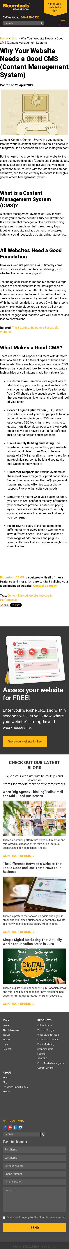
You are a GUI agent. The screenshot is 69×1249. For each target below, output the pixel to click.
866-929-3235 (29, 17)
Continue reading (18, 856)
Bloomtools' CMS (12, 577)
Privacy (6, 1091)
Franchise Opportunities (15, 1087)
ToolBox (6, 1034)
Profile (6, 1077)
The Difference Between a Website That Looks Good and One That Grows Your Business (33, 868)
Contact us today (45, 586)
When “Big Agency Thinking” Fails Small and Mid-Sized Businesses (33, 794)
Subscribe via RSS (4, 605)
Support (7, 1039)
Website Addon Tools (48, 1034)
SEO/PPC (42, 1058)
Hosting (41, 1053)
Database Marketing (48, 1039)
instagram (20, 1127)
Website (36, 595)
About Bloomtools (11, 1030)
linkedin (15, 1127)
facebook (5, 1127)
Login (5, 1044)
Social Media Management (51, 1063)
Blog (14, 38)
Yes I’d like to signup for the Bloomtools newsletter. (34, 1217)
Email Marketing (45, 1044)
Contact (7, 1049)
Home (4, 38)
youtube (10, 1127)
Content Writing (45, 1067)
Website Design (45, 1030)
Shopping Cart (45, 1049)
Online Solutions (45, 1025)
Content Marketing (19, 595)
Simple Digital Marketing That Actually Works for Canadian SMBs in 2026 (32, 942)
